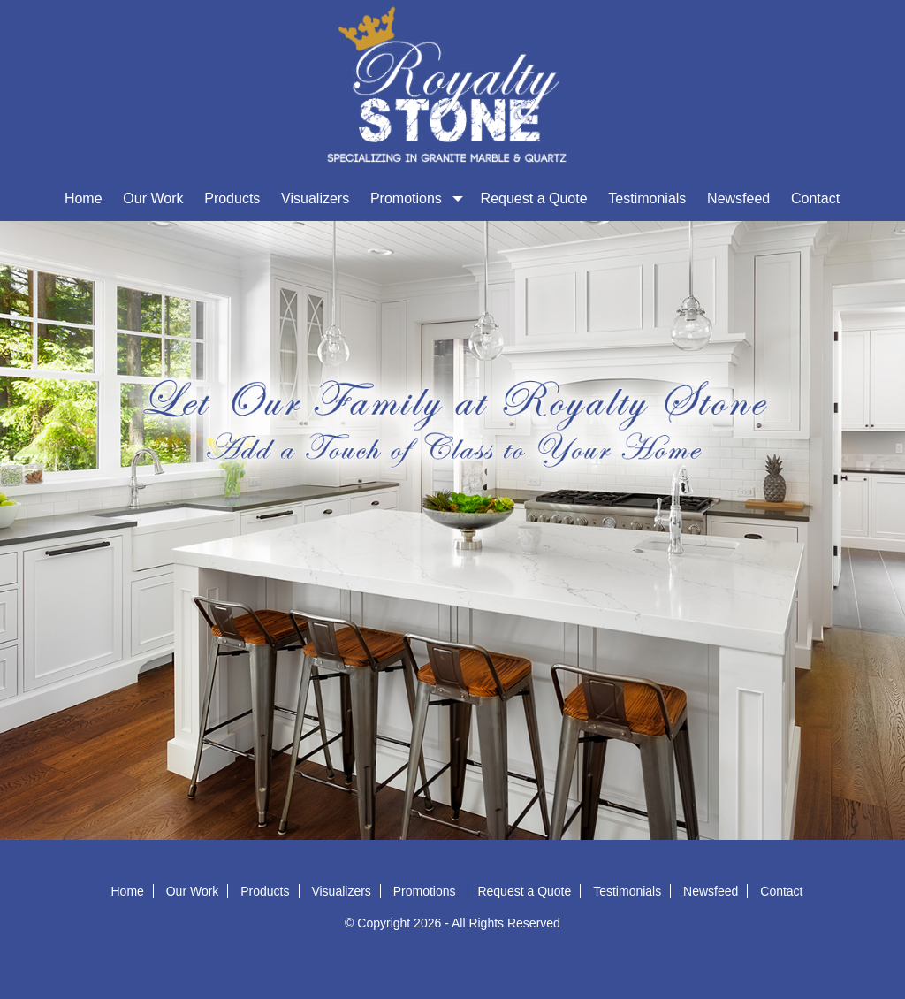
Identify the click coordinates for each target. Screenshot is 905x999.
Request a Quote (534, 198)
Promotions (415, 198)
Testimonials (647, 198)
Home (84, 198)
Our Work (153, 198)
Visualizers (315, 198)
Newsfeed (738, 198)
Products (232, 198)
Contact (815, 198)
